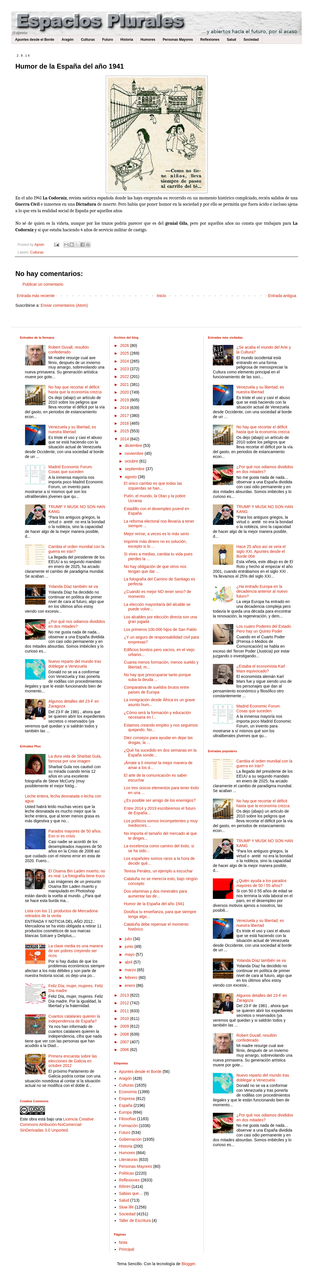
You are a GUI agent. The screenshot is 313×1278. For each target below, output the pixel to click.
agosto (131, 477)
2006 (125, 1049)
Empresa (127, 1098)
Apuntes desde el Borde (34, 40)
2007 (125, 1042)
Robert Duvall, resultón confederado (68, 349)
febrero (132, 977)
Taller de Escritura (135, 1220)
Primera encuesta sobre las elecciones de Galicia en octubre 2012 (72, 1061)
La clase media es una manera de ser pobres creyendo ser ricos (75, 951)
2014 (125, 439)
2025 (125, 353)
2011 (125, 1011)
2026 (125, 345)
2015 (125, 431)
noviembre (135, 453)
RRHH (124, 1186)
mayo (130, 954)
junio (129, 946)
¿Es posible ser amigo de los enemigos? (159, 800)
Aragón (67, 40)
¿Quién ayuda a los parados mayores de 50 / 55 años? (261, 883)
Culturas (88, 40)
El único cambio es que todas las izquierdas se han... (153, 485)
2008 (125, 1034)
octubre (132, 461)
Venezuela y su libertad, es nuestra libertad (72, 429)
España (125, 1105)
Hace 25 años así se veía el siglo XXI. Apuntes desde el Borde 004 (261, 551)
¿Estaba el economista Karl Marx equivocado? (260, 668)
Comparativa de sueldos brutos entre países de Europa (156, 689)
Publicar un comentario (42, 284)
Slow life (126, 1207)
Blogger (188, 1263)
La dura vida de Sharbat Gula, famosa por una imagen (75, 758)
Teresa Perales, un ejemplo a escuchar (158, 871)
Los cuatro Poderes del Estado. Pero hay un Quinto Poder (264, 628)
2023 (125, 369)
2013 (125, 995)
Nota (123, 1242)
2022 (125, 376)
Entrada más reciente (36, 295)
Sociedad (251, 40)
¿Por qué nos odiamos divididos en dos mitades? (76, 624)
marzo (131, 970)
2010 (125, 1018)
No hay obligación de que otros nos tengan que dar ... (155, 569)
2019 (125, 400)
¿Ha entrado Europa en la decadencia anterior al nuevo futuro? (262, 591)
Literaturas (128, 1159)
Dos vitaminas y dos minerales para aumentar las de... (155, 893)
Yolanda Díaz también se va (73, 586)
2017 (125, 415)
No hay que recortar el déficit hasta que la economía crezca (75, 389)
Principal (126, 1249)
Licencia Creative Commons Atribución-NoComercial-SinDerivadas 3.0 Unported (57, 1124)
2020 (125, 392)
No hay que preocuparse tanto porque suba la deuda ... (157, 677)
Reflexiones (209, 40)
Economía (128, 1091)
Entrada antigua (282, 295)
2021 (125, 384)
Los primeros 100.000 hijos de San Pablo (160, 629)
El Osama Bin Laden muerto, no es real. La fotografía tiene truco (76, 873)
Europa (125, 1112)
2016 (125, 423)
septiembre (135, 469)
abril (129, 962)
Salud (231, 40)
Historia (126, 40)
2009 (125, 1026)
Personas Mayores (178, 40)
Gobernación (130, 1139)
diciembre (134, 445)
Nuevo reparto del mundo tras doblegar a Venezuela (74, 663)
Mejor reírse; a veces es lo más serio (156, 533)
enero (130, 985)
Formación (128, 1125)
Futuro (107, 40)
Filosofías (127, 1119)
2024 (125, 361)
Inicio (161, 295)
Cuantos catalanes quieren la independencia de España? (74, 1018)
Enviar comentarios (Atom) (64, 305)
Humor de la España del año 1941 (154, 903)
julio (129, 938)
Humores (148, 40)
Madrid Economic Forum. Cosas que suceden (70, 469)
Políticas (126, 1173)
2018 (125, 407)
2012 (125, 1003)
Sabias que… (131, 1193)
